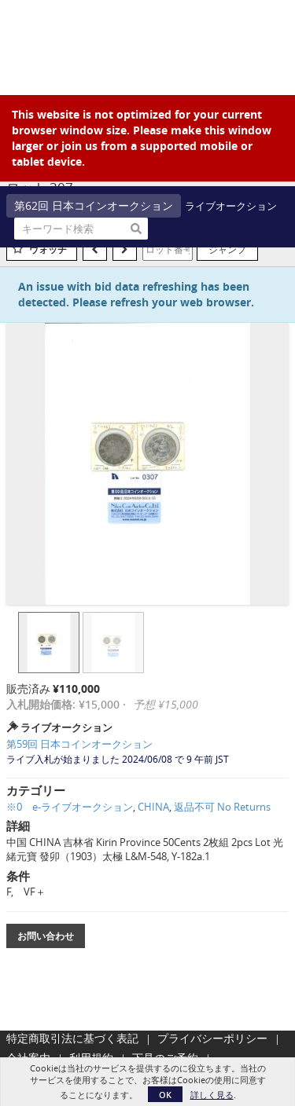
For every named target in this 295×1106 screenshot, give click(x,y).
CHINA (153, 807)
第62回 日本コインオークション (93, 205)
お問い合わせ (45, 936)
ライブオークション (231, 206)
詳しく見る (212, 1095)
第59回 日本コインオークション (79, 744)
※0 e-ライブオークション (69, 807)
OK (165, 1095)
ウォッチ (48, 249)
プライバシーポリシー (212, 1038)
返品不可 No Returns (222, 807)
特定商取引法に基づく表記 (72, 1038)
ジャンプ (227, 249)
